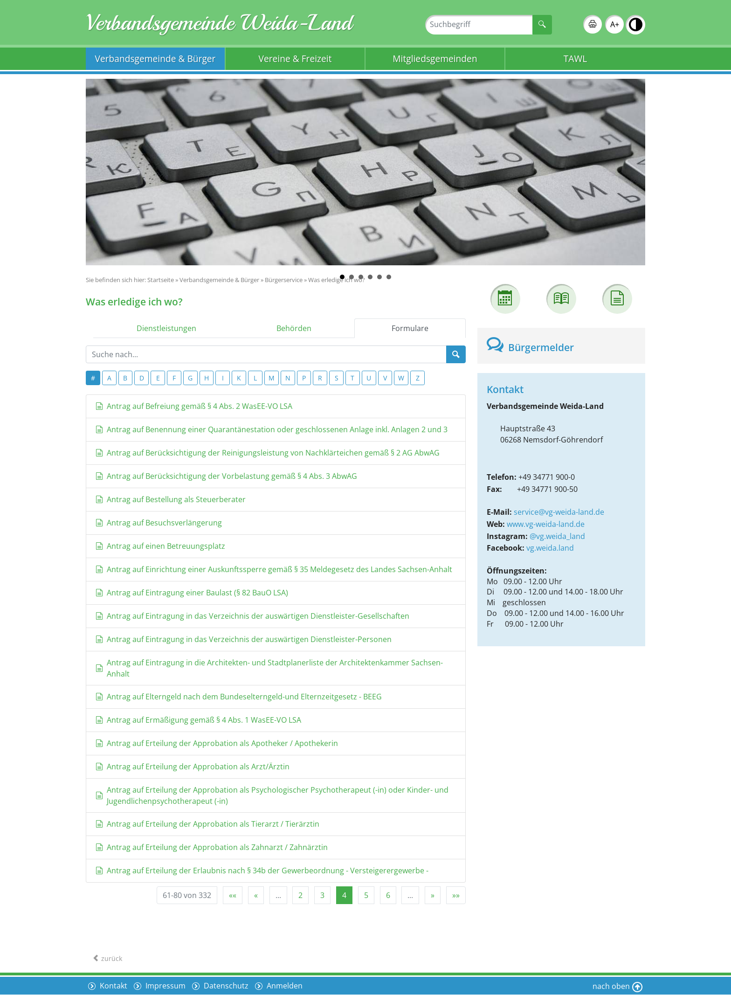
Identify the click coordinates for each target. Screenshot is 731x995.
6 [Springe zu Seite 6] (388, 895)
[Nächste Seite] (433, 895)
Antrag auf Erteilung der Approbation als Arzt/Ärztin (193, 766)
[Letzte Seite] (456, 895)
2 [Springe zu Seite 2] (300, 895)
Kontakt (112, 986)
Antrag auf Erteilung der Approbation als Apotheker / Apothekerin (217, 743)
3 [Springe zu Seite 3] (322, 895)
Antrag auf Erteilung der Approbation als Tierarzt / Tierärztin (207, 824)
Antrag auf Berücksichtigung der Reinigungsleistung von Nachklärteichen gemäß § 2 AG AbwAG (268, 453)
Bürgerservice (284, 280)
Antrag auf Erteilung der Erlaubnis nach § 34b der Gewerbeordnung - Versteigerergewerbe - (262, 870)
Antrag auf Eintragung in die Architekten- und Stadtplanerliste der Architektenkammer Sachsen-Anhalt (269, 668)
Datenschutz (225, 986)
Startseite (160, 280)
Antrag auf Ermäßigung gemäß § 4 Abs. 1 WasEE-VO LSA (198, 720)
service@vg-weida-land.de (559, 512)
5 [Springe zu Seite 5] (366, 895)
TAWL (575, 58)
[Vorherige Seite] (256, 895)
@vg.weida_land (557, 536)
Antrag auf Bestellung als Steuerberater (171, 499)
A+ (614, 24)
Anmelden (284, 986)
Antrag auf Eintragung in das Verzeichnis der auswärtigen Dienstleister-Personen (244, 639)
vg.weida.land (550, 548)
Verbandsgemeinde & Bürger (155, 58)
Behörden (293, 328)
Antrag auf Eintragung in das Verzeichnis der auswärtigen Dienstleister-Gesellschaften (252, 616)
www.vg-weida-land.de (546, 524)
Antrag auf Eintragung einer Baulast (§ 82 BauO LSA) (192, 592)
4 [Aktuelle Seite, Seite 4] (344, 895)
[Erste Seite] (232, 895)
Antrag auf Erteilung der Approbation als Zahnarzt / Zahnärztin (212, 847)
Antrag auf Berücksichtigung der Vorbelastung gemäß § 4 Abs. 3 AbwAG (226, 476)
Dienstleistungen (166, 328)
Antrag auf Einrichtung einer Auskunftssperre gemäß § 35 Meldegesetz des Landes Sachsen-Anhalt (274, 569)
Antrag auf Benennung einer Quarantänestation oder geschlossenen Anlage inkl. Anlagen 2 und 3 (272, 429)
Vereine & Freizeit (295, 58)
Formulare (410, 328)
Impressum (165, 986)
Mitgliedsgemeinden (435, 58)
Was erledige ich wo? (336, 280)
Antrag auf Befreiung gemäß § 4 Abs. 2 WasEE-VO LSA (194, 406)
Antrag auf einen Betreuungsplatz (160, 546)
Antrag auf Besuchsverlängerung (159, 523)
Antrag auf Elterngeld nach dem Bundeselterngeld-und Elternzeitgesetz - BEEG (239, 696)
